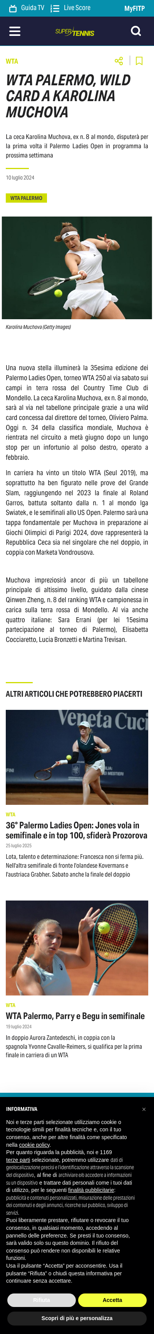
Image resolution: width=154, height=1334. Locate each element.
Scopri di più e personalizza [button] (77, 1318)
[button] (144, 1109)
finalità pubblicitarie (91, 1190)
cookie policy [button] (34, 1145)
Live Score (70, 8)
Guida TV (26, 8)
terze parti (18, 1160)
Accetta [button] (112, 1300)
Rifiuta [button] (41, 1300)
